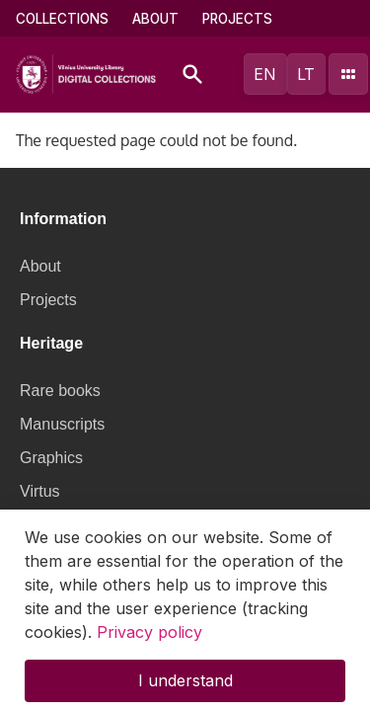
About (155, 19)
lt (306, 74)
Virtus (40, 491)
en (265, 74)
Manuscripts (62, 424)
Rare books (60, 390)
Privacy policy (149, 644)
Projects (237, 19)
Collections (62, 19)
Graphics (51, 457)
